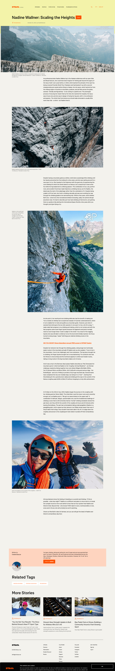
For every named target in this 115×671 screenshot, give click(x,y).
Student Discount (47, 652)
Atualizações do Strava (71, 7)
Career (60, 649)
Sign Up (92, 647)
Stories (60, 652)
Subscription (46, 649)
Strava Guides (60, 7)
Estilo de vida (52, 7)
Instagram (77, 649)
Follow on (49, 561)
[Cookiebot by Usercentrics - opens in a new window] (9, 668)
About (60, 647)
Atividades (37, 7)
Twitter (76, 652)
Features (45, 647)
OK (102, 658)
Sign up (101, 7)
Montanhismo (43, 583)
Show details (23, 668)
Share (78, 17)
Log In (91, 649)
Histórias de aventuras (31, 583)
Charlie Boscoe (41, 23)
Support (61, 654)
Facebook (77, 647)
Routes (45, 654)
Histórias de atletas (18, 583)
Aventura (44, 7)
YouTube (77, 654)
